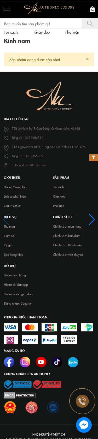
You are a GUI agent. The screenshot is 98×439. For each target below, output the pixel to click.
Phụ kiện (58, 205)
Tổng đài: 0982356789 (27, 137)
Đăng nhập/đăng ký (18, 303)
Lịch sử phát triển (15, 196)
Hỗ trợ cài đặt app (16, 284)
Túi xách (58, 187)
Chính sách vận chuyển (68, 254)
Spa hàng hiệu (13, 254)
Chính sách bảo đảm (66, 235)
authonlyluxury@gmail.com (29, 165)
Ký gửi (8, 245)
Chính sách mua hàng (67, 226)
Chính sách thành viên (67, 245)
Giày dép (59, 196)
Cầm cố (9, 235)
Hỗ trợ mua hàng (15, 275)
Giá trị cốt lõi (12, 205)
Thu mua (9, 226)
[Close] (87, 58)
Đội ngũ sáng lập (15, 187)
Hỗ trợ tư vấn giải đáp (18, 294)
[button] (6, 219)
